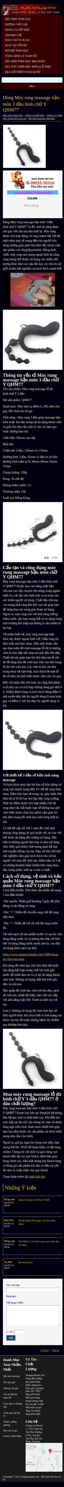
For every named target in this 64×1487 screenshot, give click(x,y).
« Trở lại (44, 1350)
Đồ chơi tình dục (11, 1376)
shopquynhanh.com (29, 1476)
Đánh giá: (11, 1296)
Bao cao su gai (10, 1430)
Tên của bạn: (13, 1285)
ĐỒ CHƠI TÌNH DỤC (13, 115)
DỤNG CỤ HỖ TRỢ (35, 115)
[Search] (32, 80)
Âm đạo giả (9, 1382)
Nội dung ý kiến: (15, 1302)
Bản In (55, 1350)
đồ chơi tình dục (35, 1176)
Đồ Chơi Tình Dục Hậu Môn (42, 118)
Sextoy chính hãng (12, 1436)
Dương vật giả (10, 1388)
